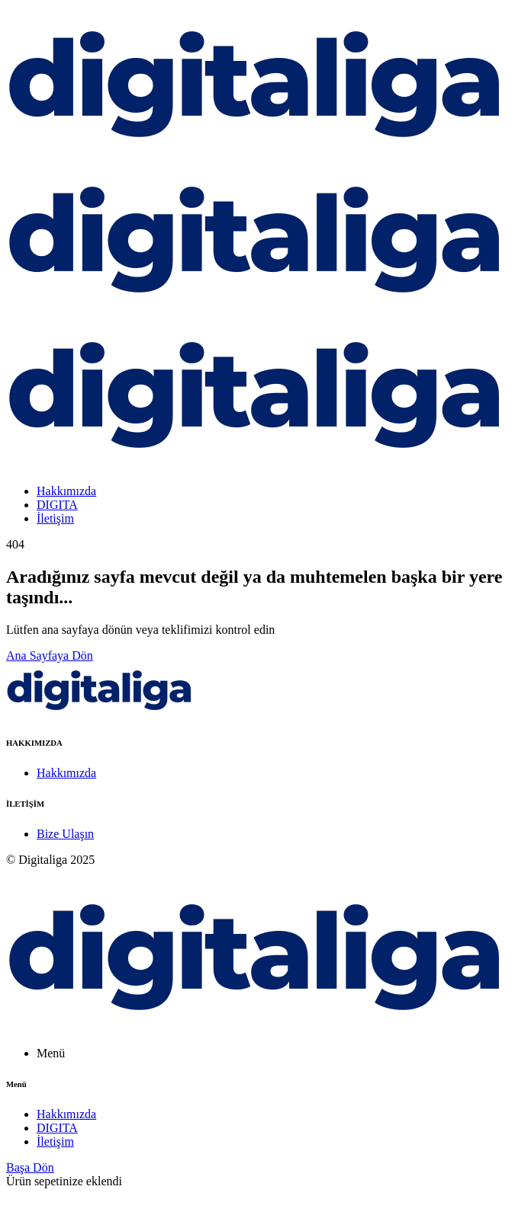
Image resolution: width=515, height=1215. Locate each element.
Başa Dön (30, 1167)
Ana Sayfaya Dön (49, 655)
